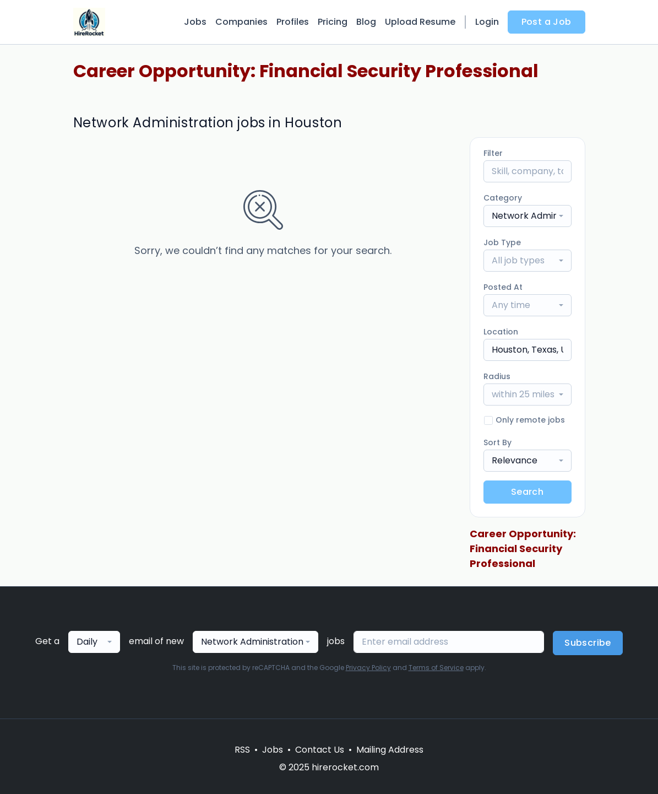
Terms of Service (436, 667)
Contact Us (319, 749)
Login (487, 21)
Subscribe (587, 642)
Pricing (332, 21)
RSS (242, 749)
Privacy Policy (368, 667)
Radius (496, 376)
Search (527, 491)
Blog (366, 21)
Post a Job (546, 21)
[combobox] (527, 216)
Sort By (497, 442)
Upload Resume (420, 21)
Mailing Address (389, 749)
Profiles (292, 21)
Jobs (195, 21)
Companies (241, 21)
